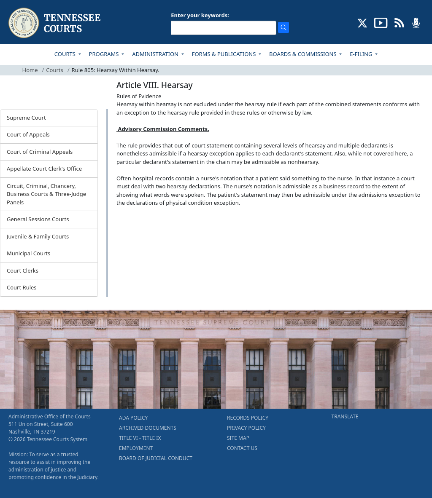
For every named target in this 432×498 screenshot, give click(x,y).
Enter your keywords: (200, 15)
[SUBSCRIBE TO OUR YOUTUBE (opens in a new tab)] (381, 22)
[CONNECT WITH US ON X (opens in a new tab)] (362, 22)
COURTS (65, 54)
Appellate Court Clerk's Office (44, 168)
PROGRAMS (104, 54)
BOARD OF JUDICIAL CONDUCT (155, 458)
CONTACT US (242, 448)
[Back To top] (130, 224)
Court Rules (22, 287)
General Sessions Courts (38, 219)
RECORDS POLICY (247, 417)
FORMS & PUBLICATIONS (224, 54)
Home (30, 70)
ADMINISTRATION (156, 54)
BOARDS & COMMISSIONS (303, 54)
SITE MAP (238, 438)
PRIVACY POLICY (246, 427)
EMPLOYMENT (136, 448)
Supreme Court (26, 117)
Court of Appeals (28, 134)
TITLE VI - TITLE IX (140, 438)
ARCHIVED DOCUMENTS (147, 427)
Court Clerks (22, 270)
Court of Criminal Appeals (40, 151)
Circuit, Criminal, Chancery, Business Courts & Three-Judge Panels (46, 194)
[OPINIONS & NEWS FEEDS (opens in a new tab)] (399, 22)
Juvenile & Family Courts (38, 236)
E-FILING (362, 54)
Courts (54, 70)
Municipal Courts (28, 253)
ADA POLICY (133, 417)
